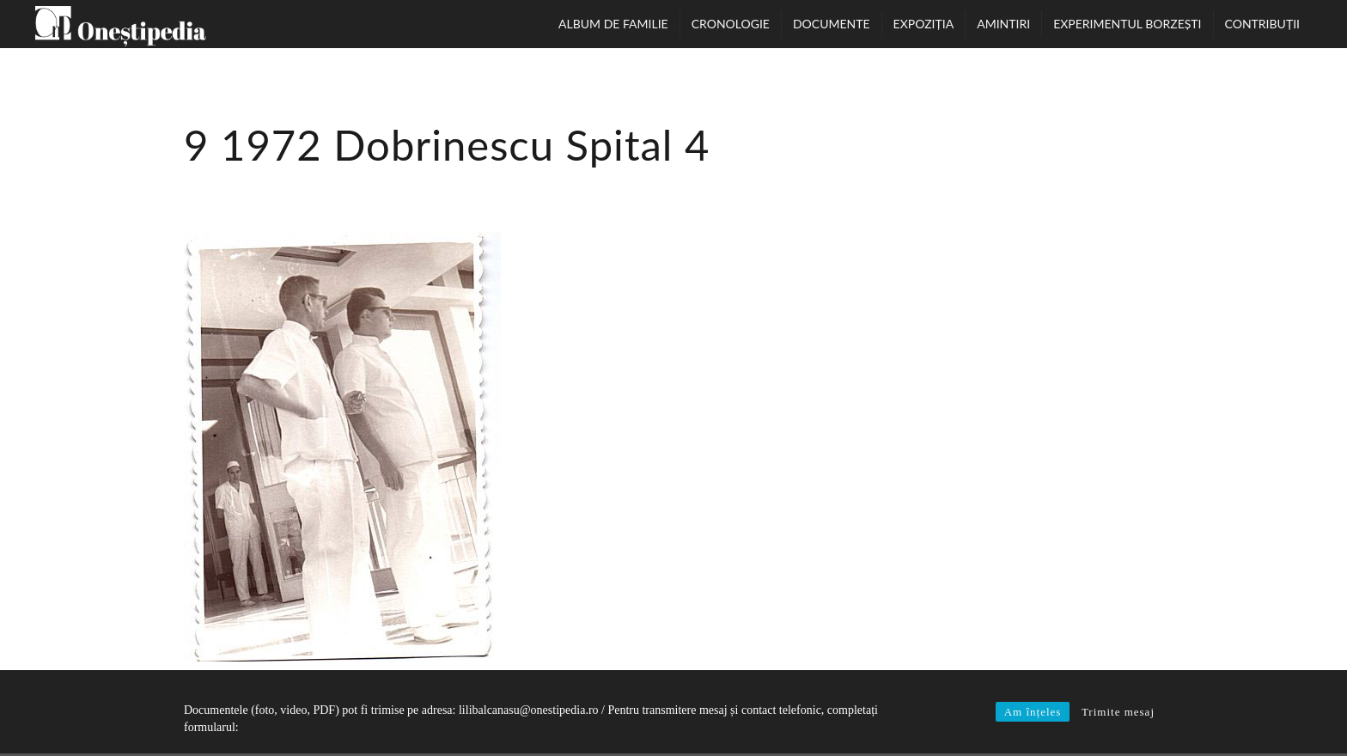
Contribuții (1262, 23)
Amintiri (1003, 23)
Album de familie (613, 23)
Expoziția (923, 23)
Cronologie (731, 23)
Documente (831, 23)
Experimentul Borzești (1127, 23)
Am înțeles (1033, 711)
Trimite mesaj (1118, 711)
